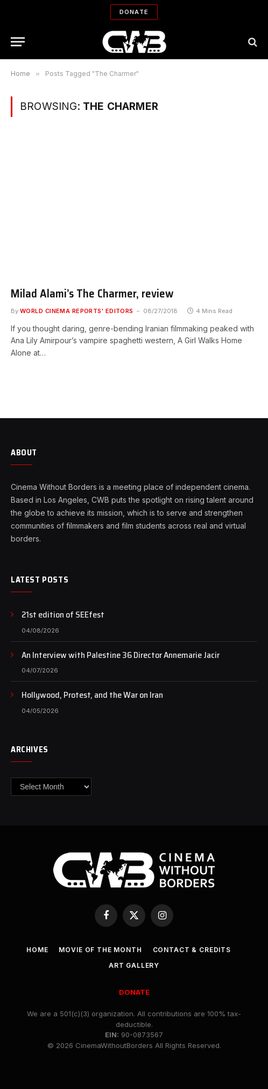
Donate (134, 12)
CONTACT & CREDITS (192, 950)
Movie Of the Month (100, 950)
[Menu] (18, 42)
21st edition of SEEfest (63, 614)
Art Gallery (134, 965)
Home (37, 950)
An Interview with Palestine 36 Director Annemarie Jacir (121, 655)
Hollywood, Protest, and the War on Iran (92, 695)
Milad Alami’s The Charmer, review (92, 293)
